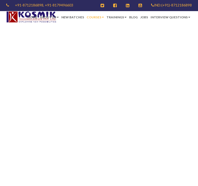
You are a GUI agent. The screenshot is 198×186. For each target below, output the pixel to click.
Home (32, 17)
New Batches (72, 17)
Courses (95, 17)
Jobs (144, 17)
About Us (49, 17)
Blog (133, 17)
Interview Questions (170, 17)
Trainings (116, 17)
